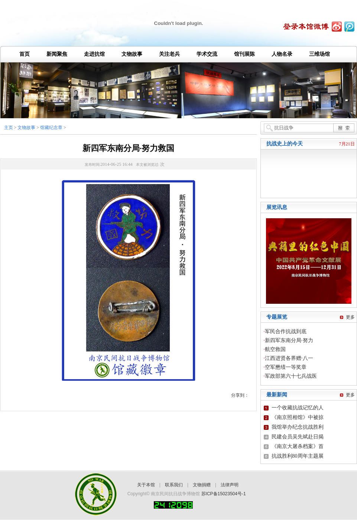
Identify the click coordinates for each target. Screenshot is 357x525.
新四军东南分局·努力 (289, 340)
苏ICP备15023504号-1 (223, 493)
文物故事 (26, 127)
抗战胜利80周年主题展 (298, 456)
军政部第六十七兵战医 (291, 376)
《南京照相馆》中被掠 (298, 417)
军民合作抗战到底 (285, 331)
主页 (8, 127)
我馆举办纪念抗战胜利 (298, 427)
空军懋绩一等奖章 (285, 367)
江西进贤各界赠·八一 (289, 358)
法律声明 (229, 484)
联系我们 (174, 484)
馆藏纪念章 (51, 127)
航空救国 (275, 349)
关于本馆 (146, 484)
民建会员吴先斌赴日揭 (298, 436)
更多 (350, 317)
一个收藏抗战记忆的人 (298, 407)
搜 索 (343, 128)
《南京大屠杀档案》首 (298, 446)
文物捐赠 (202, 484)
